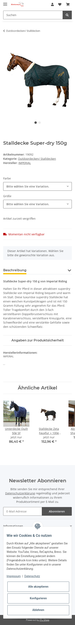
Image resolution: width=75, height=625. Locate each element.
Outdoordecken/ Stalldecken (37, 159)
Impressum (14, 576)
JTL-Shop (44, 620)
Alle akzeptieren (38, 586)
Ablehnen (38, 610)
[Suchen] (33, 15)
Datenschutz (32, 576)
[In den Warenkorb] (6, 43)
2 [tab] (39, 122)
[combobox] (37, 186)
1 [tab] (35, 122)
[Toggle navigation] (5, 2)
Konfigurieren (38, 598)
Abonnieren (57, 511)
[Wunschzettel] (60, 4)
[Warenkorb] (68, 4)
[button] (52, 4)
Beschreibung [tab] (14, 270)
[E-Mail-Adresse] (22, 511)
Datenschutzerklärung (20, 493)
